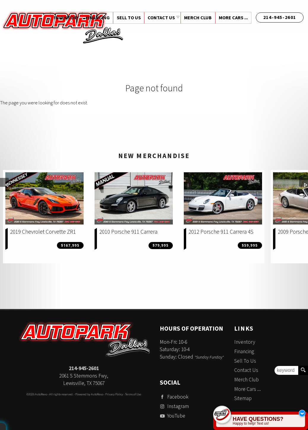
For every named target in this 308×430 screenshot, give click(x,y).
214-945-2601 (84, 368)
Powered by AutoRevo (89, 394)
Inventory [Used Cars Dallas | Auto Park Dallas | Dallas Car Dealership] (64, 18)
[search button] (303, 370)
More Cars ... (233, 18)
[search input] (286, 370)
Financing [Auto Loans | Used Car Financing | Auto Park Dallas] (96, 18)
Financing (244, 351)
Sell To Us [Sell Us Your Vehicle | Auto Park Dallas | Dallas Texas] (128, 18)
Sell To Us (245, 361)
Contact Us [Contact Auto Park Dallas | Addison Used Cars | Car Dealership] (160, 18)
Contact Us (246, 370)
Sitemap (243, 398)
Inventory (244, 342)
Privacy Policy (114, 394)
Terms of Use (133, 394)
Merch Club (197, 18)
